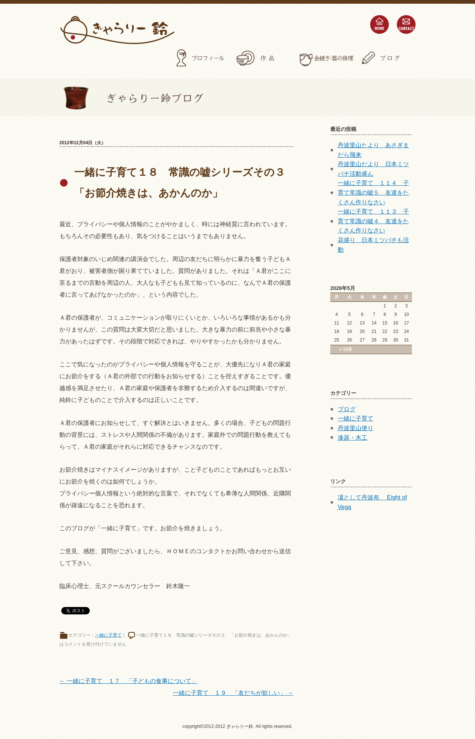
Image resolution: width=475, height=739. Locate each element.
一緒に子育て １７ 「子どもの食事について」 (128, 681)
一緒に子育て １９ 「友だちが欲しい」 (233, 693)
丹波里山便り (355, 428)
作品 (263, 58)
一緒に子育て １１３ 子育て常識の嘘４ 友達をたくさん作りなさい (373, 221)
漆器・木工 (352, 438)
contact (406, 24)
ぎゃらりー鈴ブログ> (131, 97)
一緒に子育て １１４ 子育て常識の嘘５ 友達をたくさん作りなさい (373, 192)
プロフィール (201, 58)
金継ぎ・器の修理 (325, 58)
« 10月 (345, 349)
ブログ (388, 58)
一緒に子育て (108, 635)
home (379, 24)
